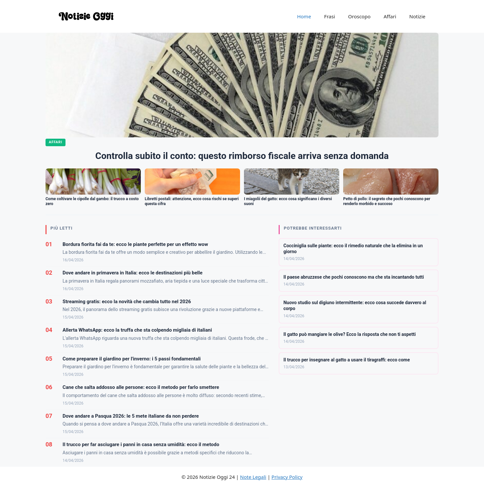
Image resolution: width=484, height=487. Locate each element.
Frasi (329, 16)
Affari (389, 16)
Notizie (417, 16)
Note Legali (253, 477)
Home (304, 16)
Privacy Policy (287, 477)
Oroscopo (359, 16)
